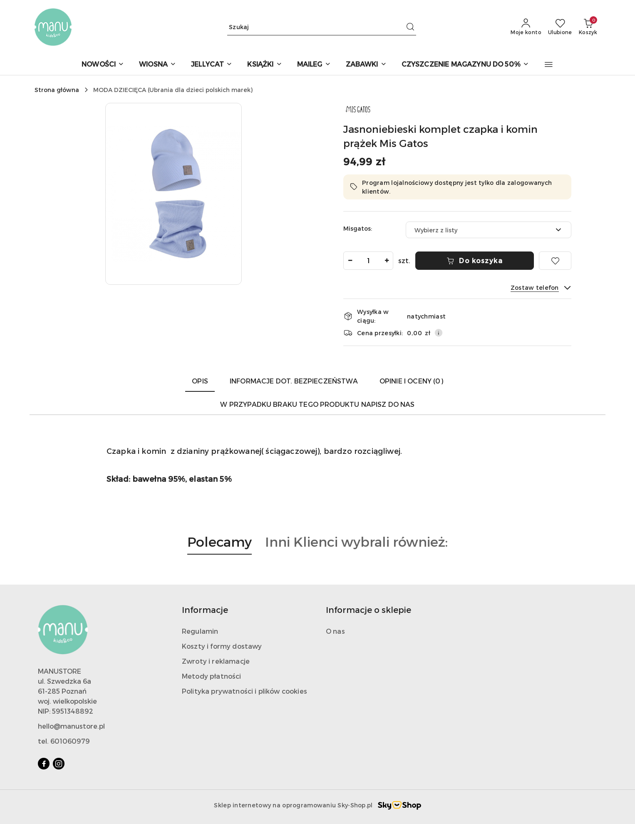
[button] (549, 65)
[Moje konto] (526, 27)
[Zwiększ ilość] (386, 260)
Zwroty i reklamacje (216, 661)
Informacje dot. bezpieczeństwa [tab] (294, 381)
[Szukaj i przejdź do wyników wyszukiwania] (410, 27)
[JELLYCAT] (212, 64)
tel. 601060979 (64, 741)
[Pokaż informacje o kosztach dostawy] (438, 332)
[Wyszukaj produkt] (321, 26)
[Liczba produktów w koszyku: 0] (587, 27)
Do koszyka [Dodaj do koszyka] (474, 260)
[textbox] (478, 230)
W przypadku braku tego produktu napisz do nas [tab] (317, 404)
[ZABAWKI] (366, 64)
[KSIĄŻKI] (264, 64)
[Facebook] (44, 763)
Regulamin (200, 631)
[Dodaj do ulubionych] (555, 260)
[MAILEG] (314, 64)
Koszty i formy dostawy (222, 646)
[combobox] (488, 230)
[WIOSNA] (157, 64)
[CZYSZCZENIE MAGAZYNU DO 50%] (465, 64)
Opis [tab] (200, 381)
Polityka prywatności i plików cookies (244, 691)
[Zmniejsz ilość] (350, 260)
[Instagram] (58, 763)
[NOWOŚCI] (102, 64)
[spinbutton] (368, 260)
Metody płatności (211, 676)
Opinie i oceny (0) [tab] (411, 381)
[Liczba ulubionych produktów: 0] (560, 27)
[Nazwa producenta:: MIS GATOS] (357, 108)
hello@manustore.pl (71, 726)
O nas (335, 631)
